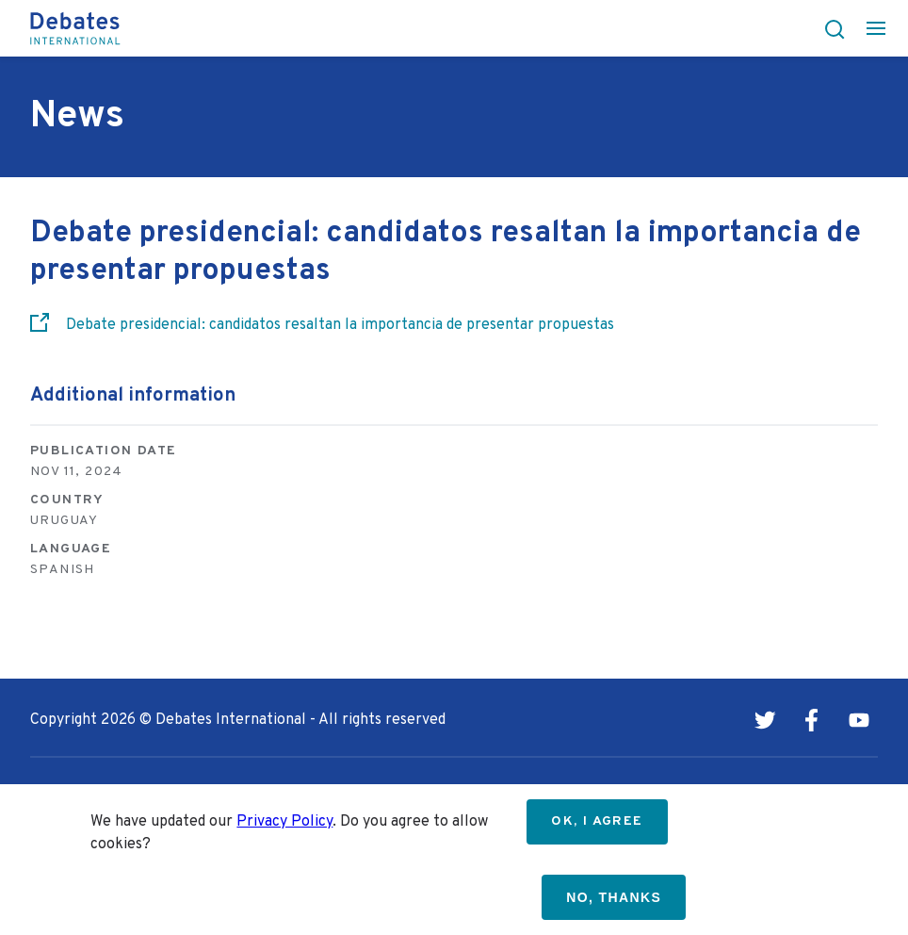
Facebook (812, 720)
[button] (829, 28)
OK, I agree (596, 821)
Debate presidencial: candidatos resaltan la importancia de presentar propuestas (340, 325)
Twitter (765, 720)
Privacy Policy (284, 821)
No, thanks (613, 897)
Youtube (859, 720)
